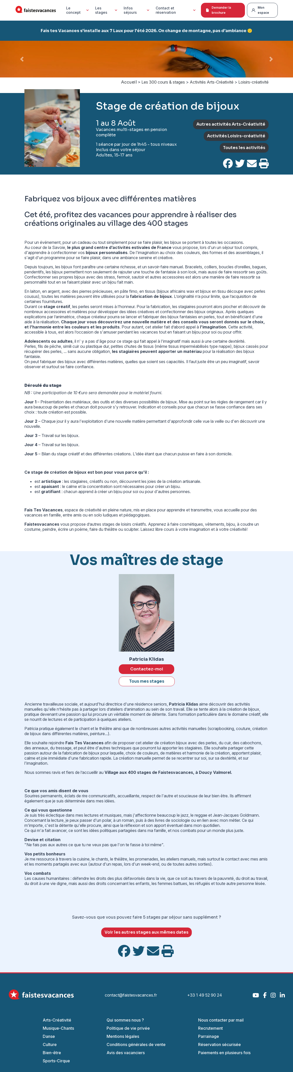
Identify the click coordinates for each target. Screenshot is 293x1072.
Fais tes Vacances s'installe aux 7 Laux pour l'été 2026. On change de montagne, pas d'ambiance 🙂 (146, 30)
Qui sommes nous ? (125, 1020)
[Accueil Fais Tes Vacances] (35, 10)
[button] (22, 59)
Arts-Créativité (57, 1020)
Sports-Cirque (56, 1060)
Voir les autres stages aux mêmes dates (146, 932)
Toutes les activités (244, 147)
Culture (50, 1044)
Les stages (107, 10)
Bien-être (52, 1052)
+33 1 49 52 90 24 (204, 995)
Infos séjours (137, 10)
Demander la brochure (218, 10)
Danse (49, 1036)
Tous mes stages (146, 681)
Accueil (129, 82)
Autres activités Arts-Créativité (230, 124)
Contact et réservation (176, 10)
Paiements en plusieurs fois (224, 1052)
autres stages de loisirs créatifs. (118, 524)
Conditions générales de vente (136, 1044)
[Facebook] (265, 995)
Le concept (78, 10)
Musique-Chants (58, 1028)
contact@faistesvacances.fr (131, 995)
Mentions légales (123, 1036)
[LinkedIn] (282, 995)
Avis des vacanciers (126, 1052)
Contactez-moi (146, 669)
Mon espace (260, 10)
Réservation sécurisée (219, 1044)
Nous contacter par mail (221, 1020)
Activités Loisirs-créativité (236, 136)
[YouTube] (256, 995)
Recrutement (210, 1028)
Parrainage (208, 1036)
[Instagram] (273, 995)
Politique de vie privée (128, 1028)
